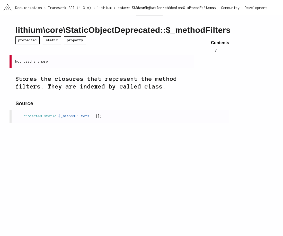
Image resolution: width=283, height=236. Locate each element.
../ (214, 50)
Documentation (149, 8)
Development (256, 8)
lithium (29, 30)
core (54, 30)
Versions (176, 8)
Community (230, 8)
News (126, 8)
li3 (5, 6)
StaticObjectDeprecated (112, 30)
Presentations (202, 8)
